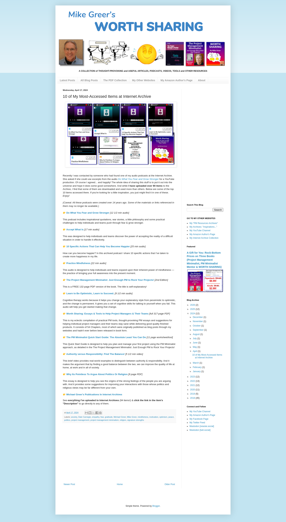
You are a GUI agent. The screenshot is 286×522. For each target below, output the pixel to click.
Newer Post (69, 484)
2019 (193, 394)
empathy (95, 417)
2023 (193, 376)
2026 (193, 305)
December (198, 317)
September (198, 330)
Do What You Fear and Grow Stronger (87, 212)
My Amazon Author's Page (202, 234)
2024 (193, 313)
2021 (193, 385)
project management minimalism (104, 420)
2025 (193, 309)
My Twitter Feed (197, 422)
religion (123, 420)
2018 (193, 398)
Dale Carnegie (84, 417)
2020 (193, 389)
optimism (163, 417)
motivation (153, 417)
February (197, 367)
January (197, 371)
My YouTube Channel (200, 230)
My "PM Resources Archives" (204, 223)
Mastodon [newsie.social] (202, 426)
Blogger (156, 506)
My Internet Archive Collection (204, 238)
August (196, 334)
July (195, 338)
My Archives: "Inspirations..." (203, 227)
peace (171, 417)
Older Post (170, 484)
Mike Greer (132, 417)
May (195, 347)
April (195, 351)
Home (120, 484)
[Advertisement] (119, 453)
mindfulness (143, 417)
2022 (193, 381)
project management (80, 420)
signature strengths (135, 420)
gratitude (109, 417)
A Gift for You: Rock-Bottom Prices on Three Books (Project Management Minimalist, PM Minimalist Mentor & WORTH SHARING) (204, 260)
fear (102, 417)
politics (67, 420)
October (197, 325)
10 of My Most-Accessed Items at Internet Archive (207, 356)
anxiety (74, 417)
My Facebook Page (199, 419)
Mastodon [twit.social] (200, 430)
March (196, 363)
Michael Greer (120, 417)
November (198, 321)
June (195, 342)
